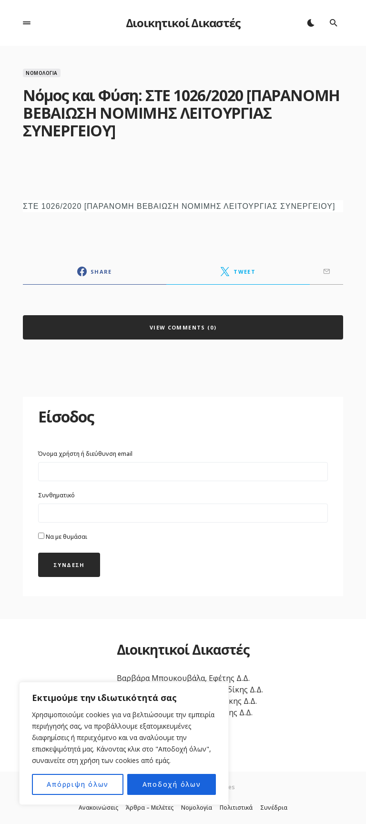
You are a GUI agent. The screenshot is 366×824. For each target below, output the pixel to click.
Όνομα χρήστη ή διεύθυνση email (85, 454)
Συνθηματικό (56, 495)
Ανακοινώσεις (98, 808)
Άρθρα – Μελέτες (149, 808)
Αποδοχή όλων (171, 784)
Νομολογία (42, 73)
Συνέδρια (273, 808)
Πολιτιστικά (236, 808)
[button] (26, 23)
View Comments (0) (183, 327)
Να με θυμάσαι (62, 537)
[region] (124, 743)
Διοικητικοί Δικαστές (183, 23)
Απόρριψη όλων (78, 784)
